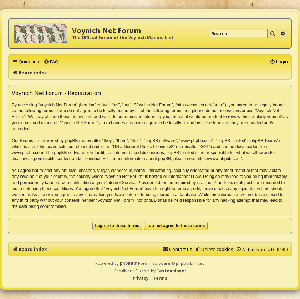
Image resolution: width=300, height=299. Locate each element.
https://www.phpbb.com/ (219, 158)
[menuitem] (51, 61)
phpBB (126, 263)
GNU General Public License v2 (143, 146)
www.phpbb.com (27, 152)
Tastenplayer (171, 270)
